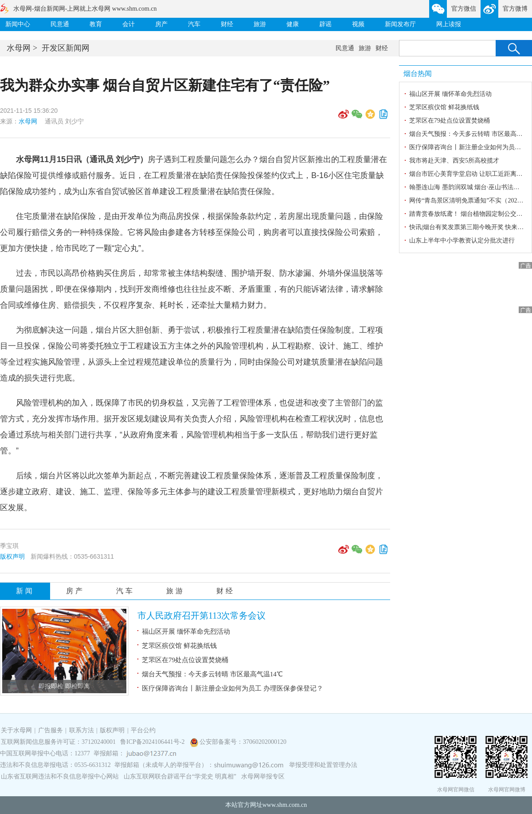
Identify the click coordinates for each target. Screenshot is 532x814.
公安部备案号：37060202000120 (243, 742)
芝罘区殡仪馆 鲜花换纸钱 (179, 645)
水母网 (19, 48)
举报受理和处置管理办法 (323, 765)
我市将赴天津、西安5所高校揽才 (454, 160)
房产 (161, 24)
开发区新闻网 (66, 48)
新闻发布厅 (400, 24)
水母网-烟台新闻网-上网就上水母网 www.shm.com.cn (84, 8)
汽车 (194, 24)
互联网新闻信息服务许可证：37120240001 (58, 742)
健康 (292, 24)
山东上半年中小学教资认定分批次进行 (462, 240)
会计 (128, 24)
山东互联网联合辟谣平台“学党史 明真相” (180, 776)
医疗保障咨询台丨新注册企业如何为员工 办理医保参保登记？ (232, 688)
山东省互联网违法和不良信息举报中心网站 (60, 776)
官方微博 (515, 8)
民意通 (60, 24)
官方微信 (463, 8)
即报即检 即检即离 (64, 686)
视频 (358, 24)
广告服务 (50, 730)
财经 (227, 24)
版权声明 (12, 556)
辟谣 (325, 24)
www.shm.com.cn (284, 805)
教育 (96, 24)
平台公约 (143, 730)
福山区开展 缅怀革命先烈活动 (186, 631)
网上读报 (448, 24)
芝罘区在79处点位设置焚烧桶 (185, 659)
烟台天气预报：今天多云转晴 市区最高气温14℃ (212, 674)
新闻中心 (17, 24)
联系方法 (81, 730)
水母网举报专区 (263, 776)
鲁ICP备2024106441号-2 (153, 742)
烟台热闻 (417, 73)
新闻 (25, 591)
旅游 (260, 24)
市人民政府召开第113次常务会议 (201, 615)
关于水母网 (17, 730)
